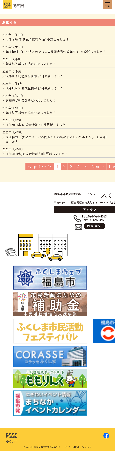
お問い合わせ (95, 226)
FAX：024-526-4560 (94, 218)
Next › (97, 166)
